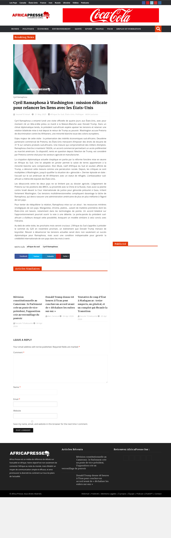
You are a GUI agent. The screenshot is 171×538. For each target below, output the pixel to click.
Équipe (131, 493)
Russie (58, 3)
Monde (15, 29)
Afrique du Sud (57, 114)
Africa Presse (17, 493)
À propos (122, 493)
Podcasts (85, 3)
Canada (23, 3)
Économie (43, 29)
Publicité (95, 493)
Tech (110, 29)
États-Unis (33, 3)
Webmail (85, 493)
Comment (18, 352)
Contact (158, 493)
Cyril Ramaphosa (50, 246)
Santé (78, 29)
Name (17, 387)
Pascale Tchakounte (24, 323)
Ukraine (66, 3)
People (100, 29)
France (43, 3)
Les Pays (13, 3)
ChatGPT (149, 493)
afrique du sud (33, 246)
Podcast (139, 493)
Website (17, 410)
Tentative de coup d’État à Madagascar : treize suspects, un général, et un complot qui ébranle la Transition (92, 304)
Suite (61, 256)
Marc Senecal (53, 316)
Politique (28, 29)
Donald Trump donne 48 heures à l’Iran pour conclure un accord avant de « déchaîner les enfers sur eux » (60, 304)
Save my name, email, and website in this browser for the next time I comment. (50, 424)
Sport (88, 29)
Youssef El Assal (23, 114)
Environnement (61, 29)
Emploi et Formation (128, 29)
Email (16, 399)
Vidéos (76, 3)
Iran (50, 3)
